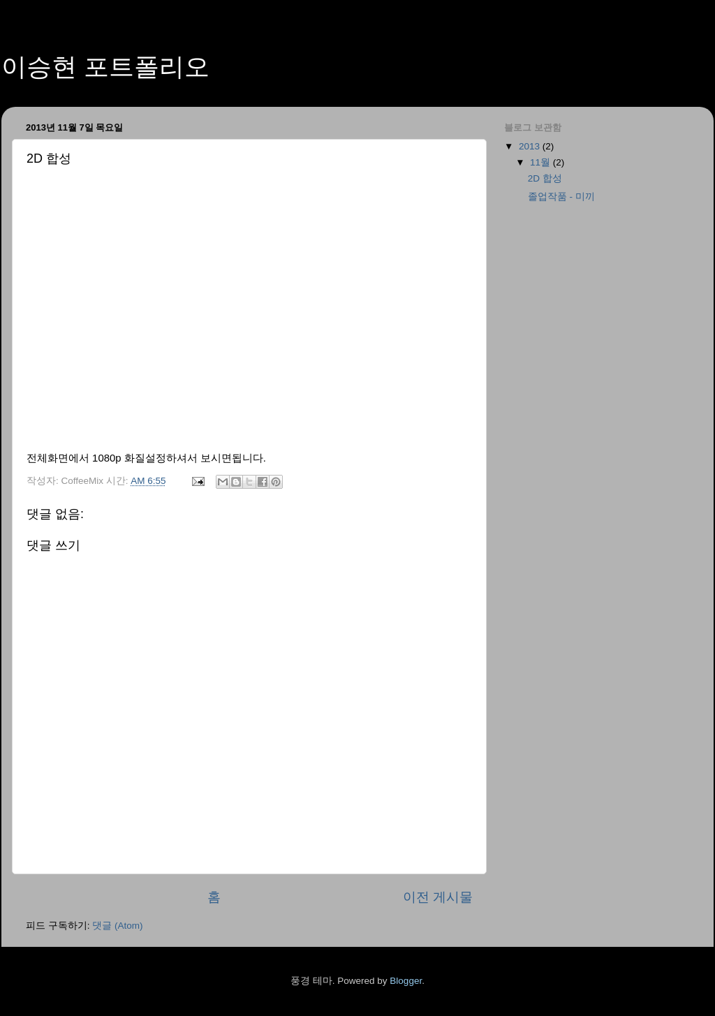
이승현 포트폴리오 (105, 66)
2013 (531, 146)
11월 (541, 162)
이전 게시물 (438, 897)
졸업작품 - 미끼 (561, 196)
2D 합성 (545, 178)
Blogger (406, 980)
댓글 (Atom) (117, 925)
